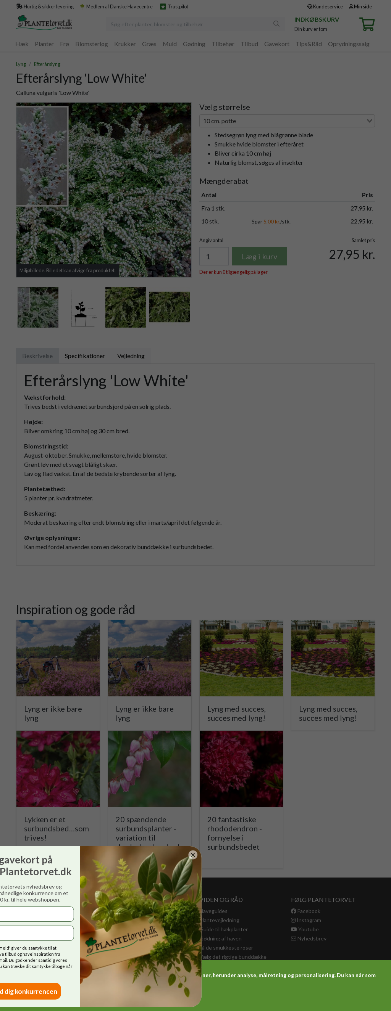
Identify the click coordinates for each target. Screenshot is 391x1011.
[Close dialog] (34, 855)
